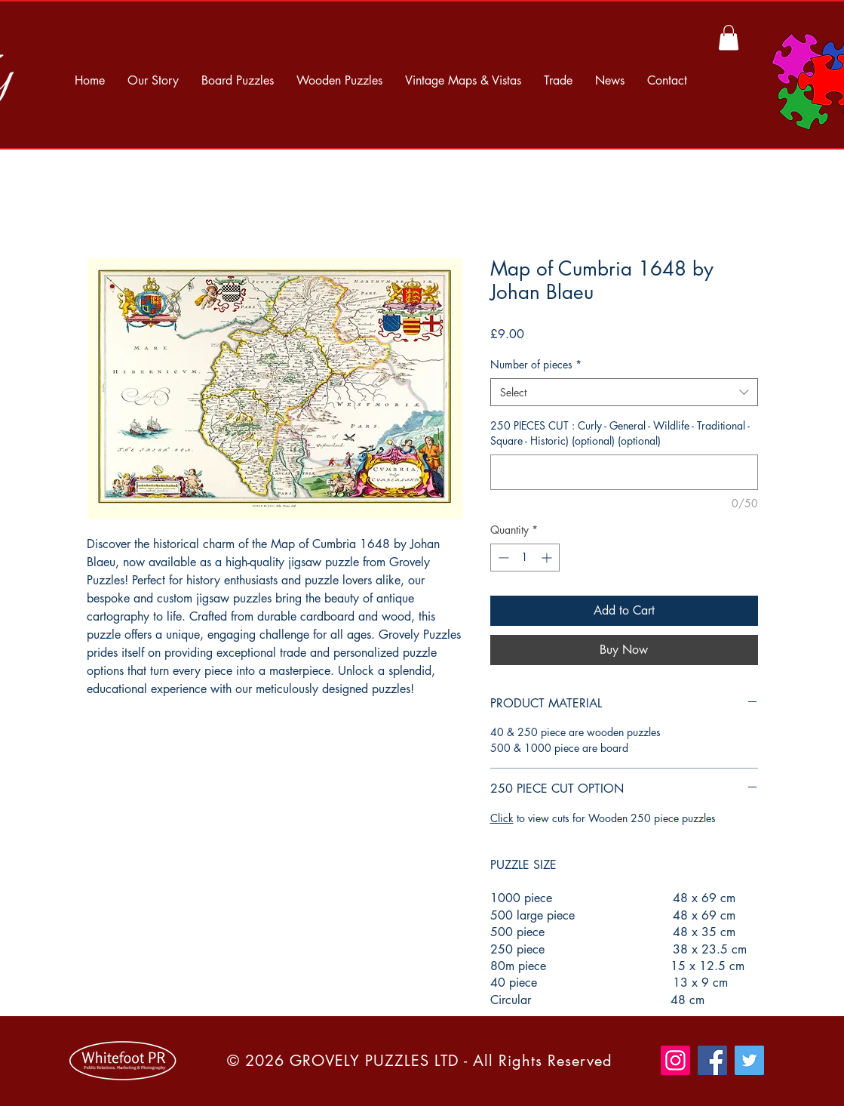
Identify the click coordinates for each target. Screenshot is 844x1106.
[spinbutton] (525, 557)
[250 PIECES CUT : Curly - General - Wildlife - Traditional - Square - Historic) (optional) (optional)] (624, 472)
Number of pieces (536, 364)
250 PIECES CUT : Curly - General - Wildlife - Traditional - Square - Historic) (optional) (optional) (620, 433)
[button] (728, 37)
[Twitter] (749, 1060)
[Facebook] (712, 1060)
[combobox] (624, 392)
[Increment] (548, 557)
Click (502, 818)
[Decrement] (502, 557)
